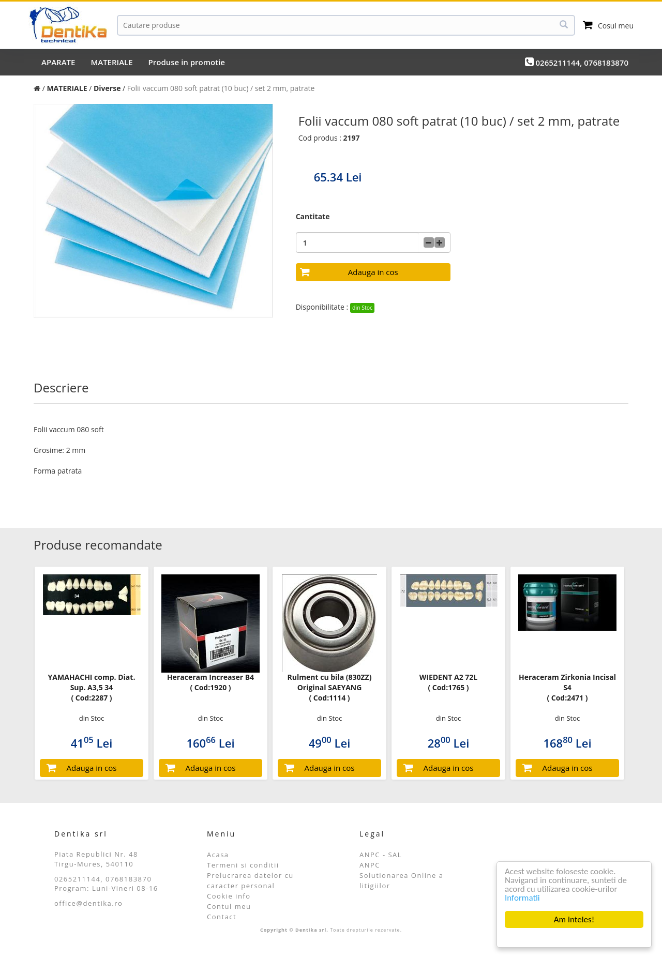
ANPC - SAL (380, 854)
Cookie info (229, 896)
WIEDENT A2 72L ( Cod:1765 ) (448, 682)
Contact (221, 916)
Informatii (522, 897)
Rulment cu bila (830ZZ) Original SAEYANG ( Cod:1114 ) (330, 687)
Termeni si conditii (243, 865)
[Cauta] (346, 25)
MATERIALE (111, 62)
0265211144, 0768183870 (576, 62)
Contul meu (229, 906)
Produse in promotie (186, 62)
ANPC (369, 865)
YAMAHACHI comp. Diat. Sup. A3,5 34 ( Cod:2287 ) (92, 687)
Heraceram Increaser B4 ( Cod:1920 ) (210, 682)
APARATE (58, 62)
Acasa (218, 854)
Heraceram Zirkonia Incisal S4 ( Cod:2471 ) (567, 687)
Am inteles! (574, 919)
